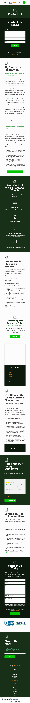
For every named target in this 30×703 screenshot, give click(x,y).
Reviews (15, 695)
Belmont (10, 378)
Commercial (15, 691)
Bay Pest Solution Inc (9, 98)
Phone (6, 41)
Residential (15, 689)
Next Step (15, 45)
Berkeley (10, 379)
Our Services (15, 693)
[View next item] (8, 496)
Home (15, 685)
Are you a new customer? (9, 595)
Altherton (11, 374)
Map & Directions (15, 680)
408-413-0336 (15, 671)
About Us (15, 687)
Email (6, 38)
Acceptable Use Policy (15, 54)
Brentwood (11, 381)
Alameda (10, 370)
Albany (10, 372)
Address (6, 592)
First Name (6, 31)
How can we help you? (8, 598)
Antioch (10, 376)
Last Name (6, 582)
